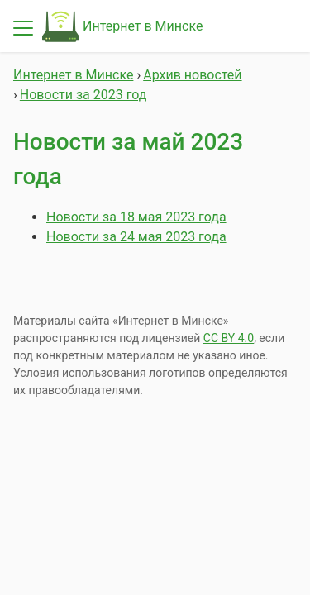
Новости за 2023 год (83, 94)
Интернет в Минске (143, 26)
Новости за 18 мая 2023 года (136, 217)
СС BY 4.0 (228, 338)
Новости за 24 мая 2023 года (136, 237)
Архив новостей (192, 75)
